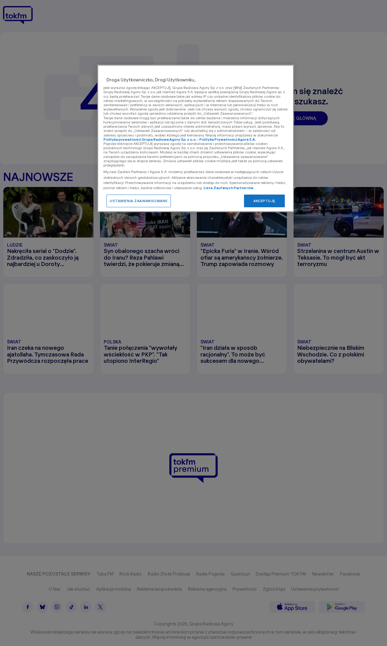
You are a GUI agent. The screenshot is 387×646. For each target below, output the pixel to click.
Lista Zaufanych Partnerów (228, 188)
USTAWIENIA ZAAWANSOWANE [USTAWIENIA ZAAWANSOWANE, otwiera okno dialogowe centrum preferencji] (138, 201)
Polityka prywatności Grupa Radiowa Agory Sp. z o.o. (150, 139)
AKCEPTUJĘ (264, 201)
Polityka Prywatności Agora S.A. (227, 139)
